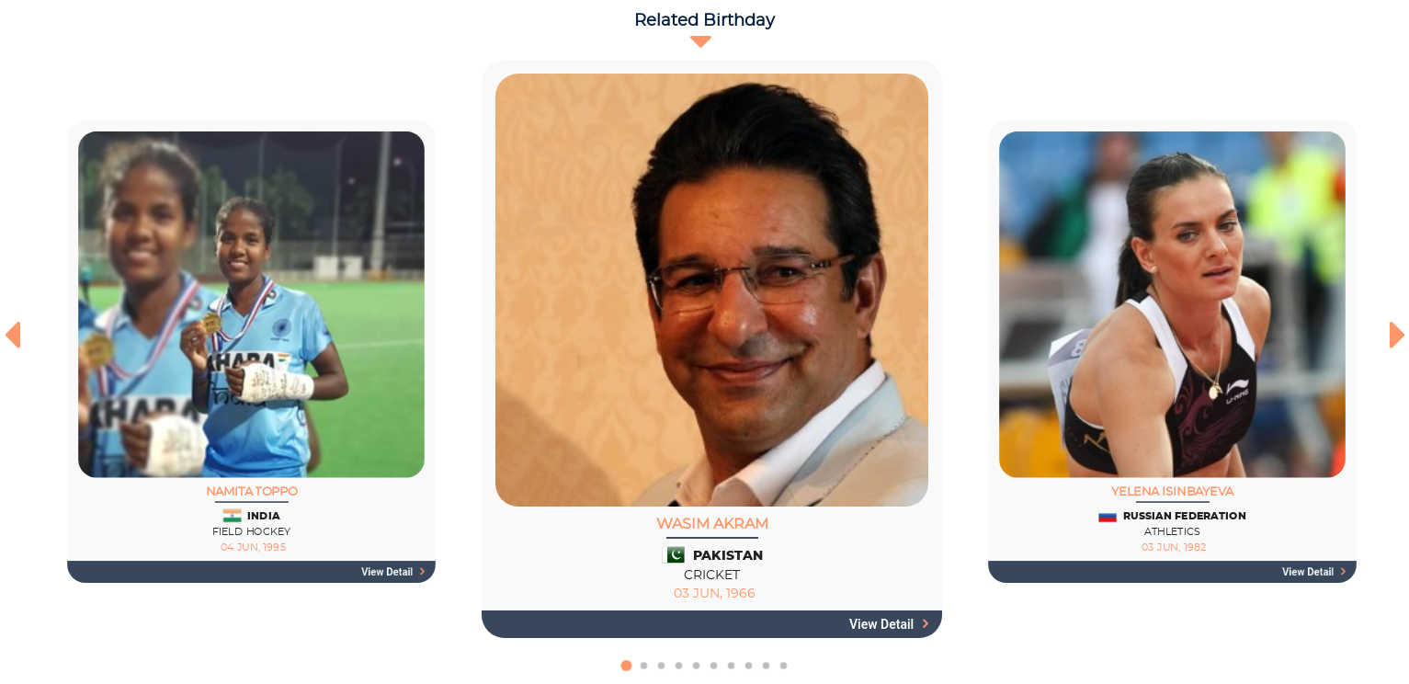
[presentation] (11, 335)
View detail (393, 571)
